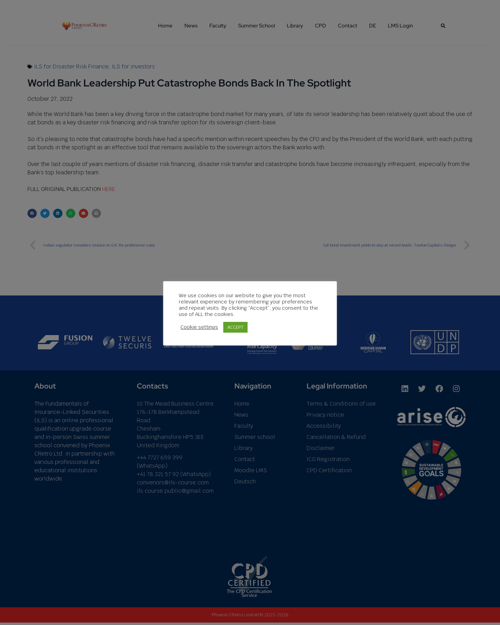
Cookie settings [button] (199, 327)
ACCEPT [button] (235, 327)
